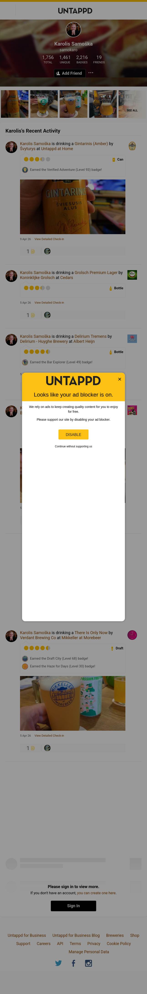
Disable (73, 434)
